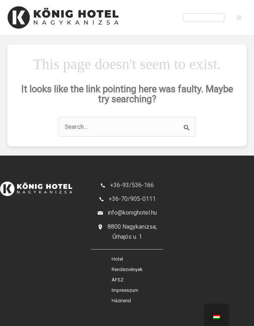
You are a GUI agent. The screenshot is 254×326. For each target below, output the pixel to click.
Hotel (117, 259)
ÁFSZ (117, 280)
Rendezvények (127, 269)
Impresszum (125, 290)
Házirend (121, 300)
